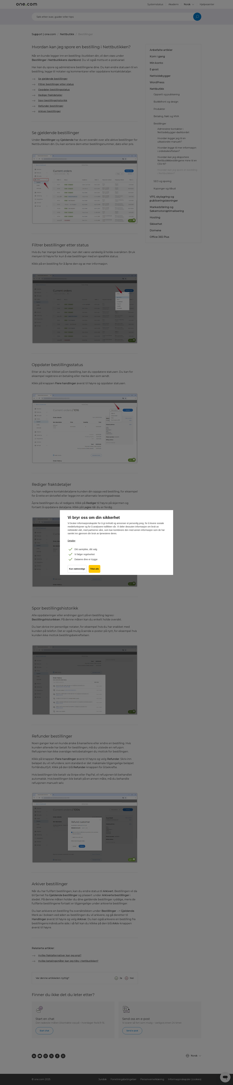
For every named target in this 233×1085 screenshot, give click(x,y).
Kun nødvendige (77, 569)
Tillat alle (95, 569)
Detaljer (71, 540)
